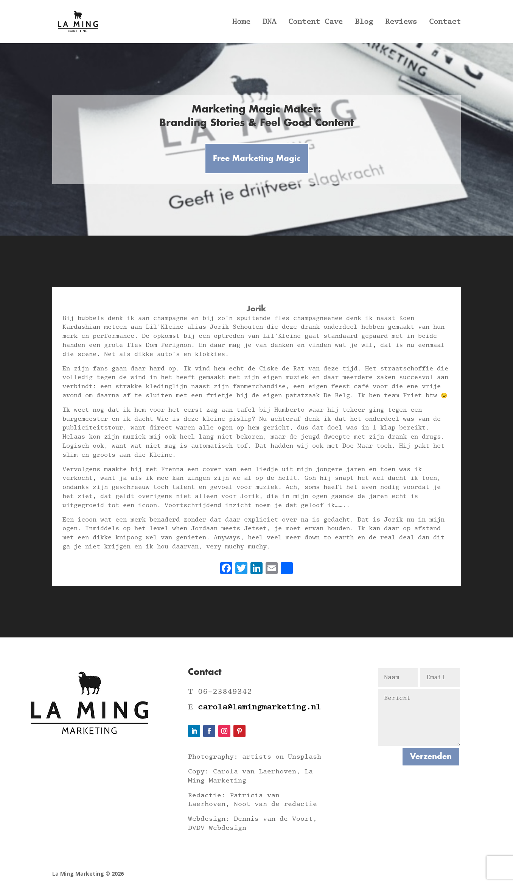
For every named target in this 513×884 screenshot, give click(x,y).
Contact (445, 22)
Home (241, 22)
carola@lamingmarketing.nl (259, 707)
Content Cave (315, 22)
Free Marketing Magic (256, 159)
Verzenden (431, 757)
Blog (364, 22)
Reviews (401, 22)
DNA (269, 22)
